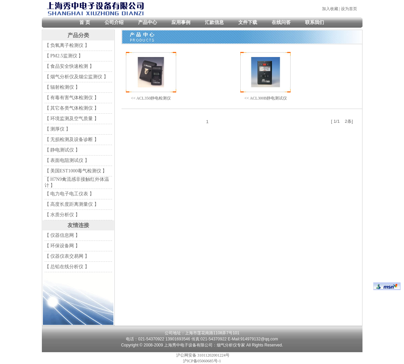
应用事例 (180, 22)
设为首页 (349, 8)
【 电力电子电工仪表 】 (69, 193)
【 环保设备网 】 (62, 245)
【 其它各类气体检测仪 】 (72, 108)
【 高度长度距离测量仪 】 (72, 204)
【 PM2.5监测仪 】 (64, 55)
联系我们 (314, 22)
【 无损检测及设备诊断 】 (72, 139)
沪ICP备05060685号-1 (202, 361)
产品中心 (147, 22)
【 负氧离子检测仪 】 (67, 45)
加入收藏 (330, 8)
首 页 (84, 22)
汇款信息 (214, 22)
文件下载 (247, 22)
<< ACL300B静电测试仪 (265, 98)
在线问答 (281, 22)
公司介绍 (114, 22)
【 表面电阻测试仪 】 (67, 160)
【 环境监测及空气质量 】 (72, 118)
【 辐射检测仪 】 (62, 87)
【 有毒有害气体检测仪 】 (72, 97)
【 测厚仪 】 (58, 129)
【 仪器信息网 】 (62, 235)
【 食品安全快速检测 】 (69, 66)
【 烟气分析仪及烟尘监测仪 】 (76, 76)
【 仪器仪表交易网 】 (67, 256)
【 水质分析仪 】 (62, 214)
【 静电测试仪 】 (62, 149)
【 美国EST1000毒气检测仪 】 (76, 170)
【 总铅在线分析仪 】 (67, 266)
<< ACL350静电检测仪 (151, 98)
